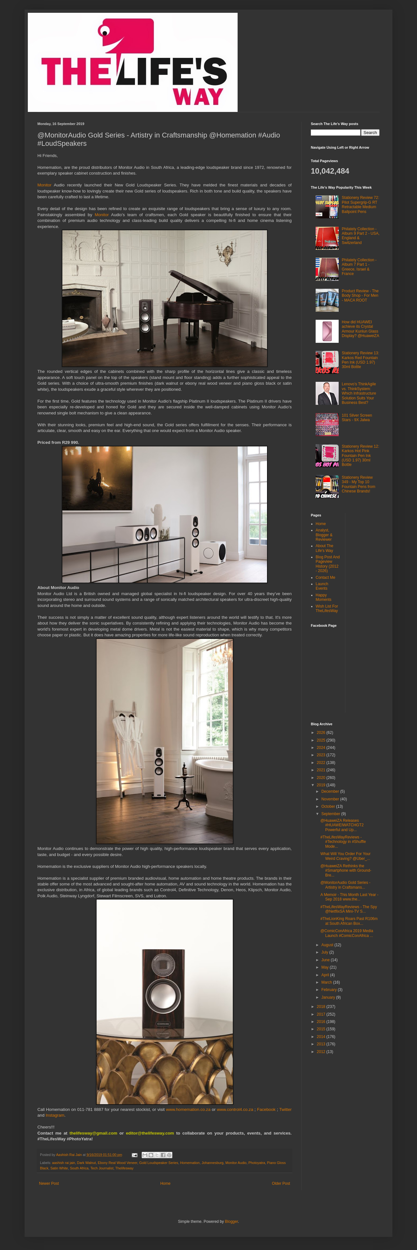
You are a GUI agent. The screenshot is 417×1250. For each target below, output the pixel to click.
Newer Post (49, 1183)
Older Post (281, 1183)
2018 (322, 1006)
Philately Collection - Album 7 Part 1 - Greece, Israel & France (359, 267)
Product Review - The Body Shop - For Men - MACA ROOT (360, 296)
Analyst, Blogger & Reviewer (324, 535)
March (327, 982)
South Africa (79, 1168)
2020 (322, 777)
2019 (322, 785)
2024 (322, 747)
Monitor (45, 185)
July (325, 952)
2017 (322, 1014)
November (330, 799)
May (325, 967)
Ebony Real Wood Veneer (117, 1163)
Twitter (285, 1109)
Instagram (55, 1115)
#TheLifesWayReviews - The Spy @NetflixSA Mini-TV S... (348, 909)
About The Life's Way (324, 548)
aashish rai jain (63, 1163)
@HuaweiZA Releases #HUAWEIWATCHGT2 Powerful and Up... (342, 825)
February (329, 989)
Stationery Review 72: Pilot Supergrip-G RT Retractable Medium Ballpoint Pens (360, 204)
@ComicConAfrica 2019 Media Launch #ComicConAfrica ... (346, 933)
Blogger (231, 1221)
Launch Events (322, 586)
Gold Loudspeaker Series (158, 1163)
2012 (322, 1052)
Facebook (266, 1109)
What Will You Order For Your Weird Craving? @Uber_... (345, 856)
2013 (322, 1044)
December (330, 791)
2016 (322, 1021)
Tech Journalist (102, 1168)
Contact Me (325, 577)
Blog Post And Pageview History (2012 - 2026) (328, 564)
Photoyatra (256, 1163)
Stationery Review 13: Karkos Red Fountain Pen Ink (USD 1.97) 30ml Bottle (360, 360)
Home (165, 1183)
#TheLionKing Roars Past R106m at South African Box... (349, 920)
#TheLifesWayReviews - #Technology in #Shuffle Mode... (343, 842)
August (327, 945)
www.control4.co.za (235, 1109)
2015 (322, 1029)
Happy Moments (323, 597)
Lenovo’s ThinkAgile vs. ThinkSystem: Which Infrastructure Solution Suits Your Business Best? (359, 393)
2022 (322, 762)
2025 (322, 740)
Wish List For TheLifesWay (327, 608)
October (328, 806)
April (325, 975)
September (331, 814)
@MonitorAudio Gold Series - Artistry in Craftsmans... (345, 884)
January (328, 997)
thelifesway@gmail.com (93, 1133)
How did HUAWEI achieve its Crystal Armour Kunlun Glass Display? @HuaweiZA (360, 329)
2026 (322, 732)
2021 (322, 770)
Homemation (190, 1163)
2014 (322, 1036)
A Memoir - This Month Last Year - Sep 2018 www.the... (349, 896)
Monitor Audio (236, 1163)
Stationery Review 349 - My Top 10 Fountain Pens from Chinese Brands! (358, 484)
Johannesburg (212, 1163)
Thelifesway (124, 1168)
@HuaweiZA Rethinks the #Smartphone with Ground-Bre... (345, 870)
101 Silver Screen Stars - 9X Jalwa (357, 417)
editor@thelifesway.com (150, 1133)
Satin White (59, 1168)
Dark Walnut (86, 1163)
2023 (322, 755)
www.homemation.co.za (188, 1109)
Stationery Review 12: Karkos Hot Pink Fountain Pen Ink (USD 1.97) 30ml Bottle (360, 455)
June (326, 960)
